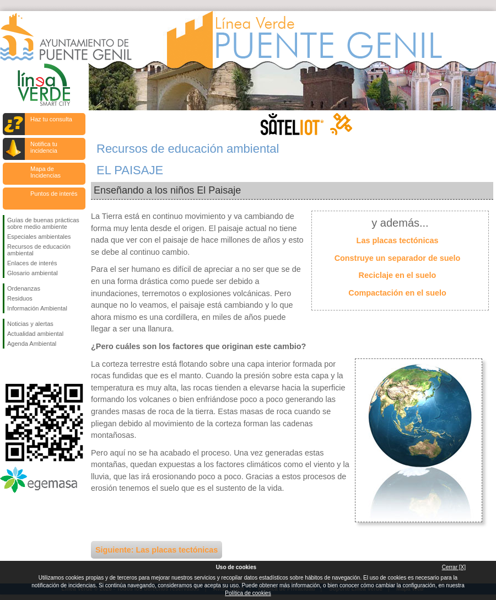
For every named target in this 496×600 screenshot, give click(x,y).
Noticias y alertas (30, 323)
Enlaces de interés (32, 263)
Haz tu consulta (51, 119)
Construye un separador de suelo (398, 258)
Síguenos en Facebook (9, 366)
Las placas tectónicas (398, 240)
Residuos (20, 298)
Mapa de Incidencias (45, 172)
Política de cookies (248, 593)
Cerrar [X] (454, 567)
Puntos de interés (54, 193)
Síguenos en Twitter (27, 366)
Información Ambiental (37, 308)
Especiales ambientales (39, 236)
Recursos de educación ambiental (39, 249)
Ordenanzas (23, 288)
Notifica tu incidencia (43, 147)
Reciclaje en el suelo (397, 275)
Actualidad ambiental (35, 333)
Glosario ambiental (32, 273)
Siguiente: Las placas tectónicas (156, 549)
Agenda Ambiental (31, 343)
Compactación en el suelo (397, 292)
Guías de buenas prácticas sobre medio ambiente (43, 223)
